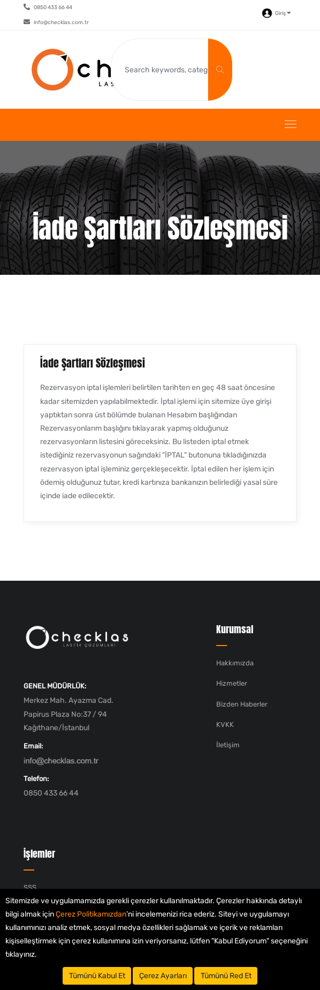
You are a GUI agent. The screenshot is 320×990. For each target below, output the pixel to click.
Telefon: (36, 779)
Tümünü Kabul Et (97, 975)
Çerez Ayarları (163, 975)
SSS (30, 887)
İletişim (228, 745)
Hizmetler (231, 683)
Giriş (276, 13)
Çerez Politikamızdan (91, 914)
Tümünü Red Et (226, 975)
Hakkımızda (235, 663)
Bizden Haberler (242, 704)
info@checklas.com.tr (56, 22)
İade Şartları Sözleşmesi (92, 363)
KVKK (225, 725)
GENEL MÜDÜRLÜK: (55, 686)
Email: (33, 746)
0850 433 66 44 (48, 7)
